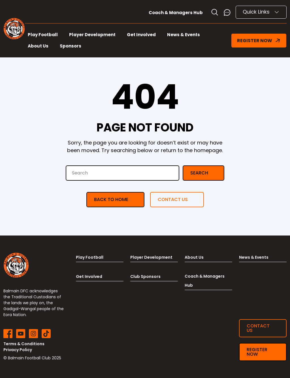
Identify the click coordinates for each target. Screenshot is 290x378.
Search (199, 173)
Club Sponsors (145, 276)
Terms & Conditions (23, 344)
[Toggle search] (215, 12)
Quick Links (261, 11)
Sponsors (70, 46)
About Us (38, 46)
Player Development (92, 35)
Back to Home (111, 199)
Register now (257, 351)
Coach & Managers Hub (176, 13)
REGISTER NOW (259, 40)
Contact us (173, 199)
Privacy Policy (17, 350)
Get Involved (141, 35)
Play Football (43, 35)
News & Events (183, 35)
